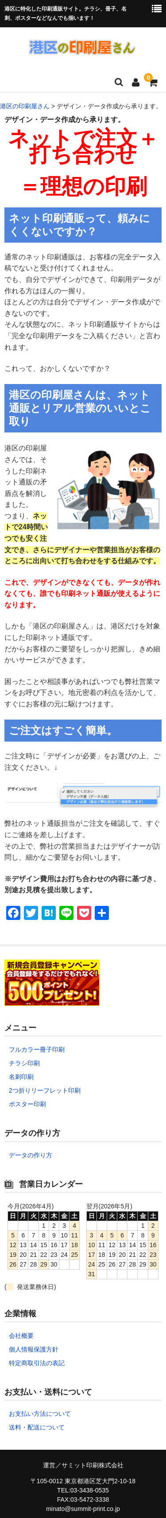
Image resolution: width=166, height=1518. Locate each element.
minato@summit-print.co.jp (83, 1508)
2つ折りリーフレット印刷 (45, 1090)
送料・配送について (37, 1427)
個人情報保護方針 (33, 1349)
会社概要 (21, 1335)
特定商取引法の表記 (37, 1363)
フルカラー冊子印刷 (37, 1049)
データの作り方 (30, 1155)
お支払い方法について (40, 1413)
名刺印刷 (21, 1076)
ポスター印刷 (27, 1104)
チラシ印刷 (24, 1063)
